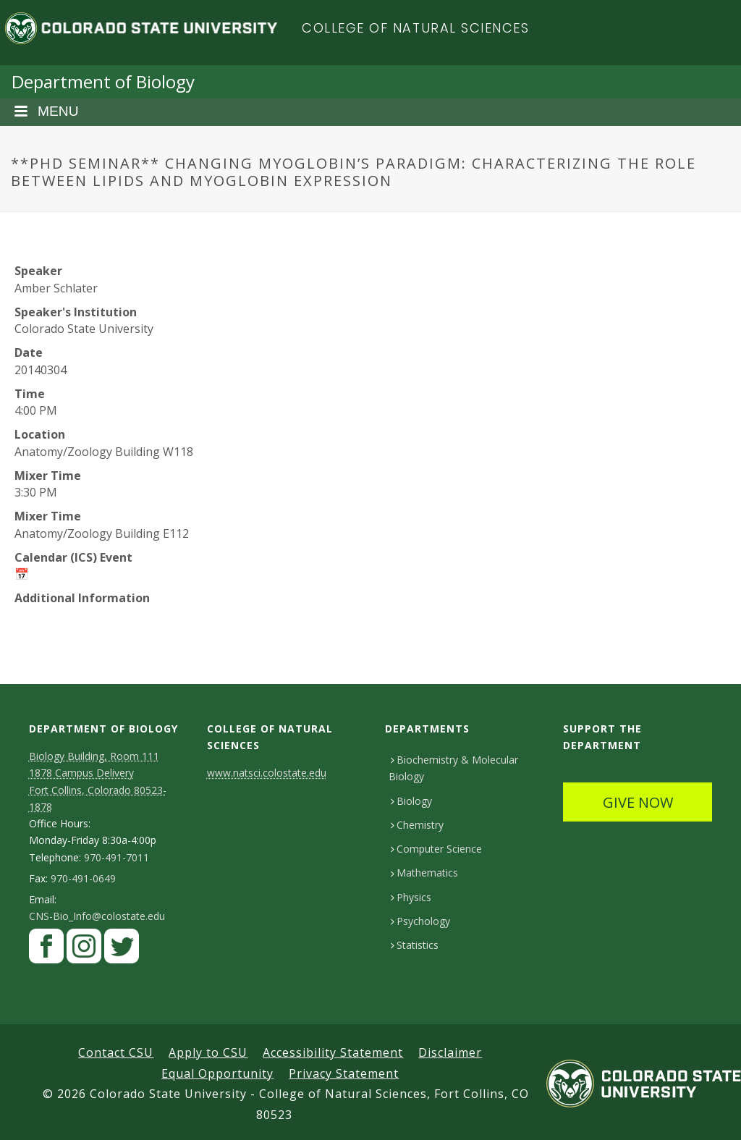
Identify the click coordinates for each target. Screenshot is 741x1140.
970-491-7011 (116, 857)
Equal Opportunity (217, 1073)
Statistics (415, 945)
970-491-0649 (83, 878)
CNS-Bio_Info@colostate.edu (97, 916)
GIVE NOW (638, 802)
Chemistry (417, 825)
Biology (411, 801)
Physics (411, 897)
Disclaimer (450, 1052)
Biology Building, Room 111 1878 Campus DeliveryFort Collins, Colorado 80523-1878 (97, 781)
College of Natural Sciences (416, 27)
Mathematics (424, 872)
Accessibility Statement (333, 1052)
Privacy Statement (344, 1073)
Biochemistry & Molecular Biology (453, 768)
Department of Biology (103, 81)
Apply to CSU (208, 1052)
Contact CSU (115, 1052)
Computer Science (436, 849)
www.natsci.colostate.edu (266, 773)
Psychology (420, 921)
